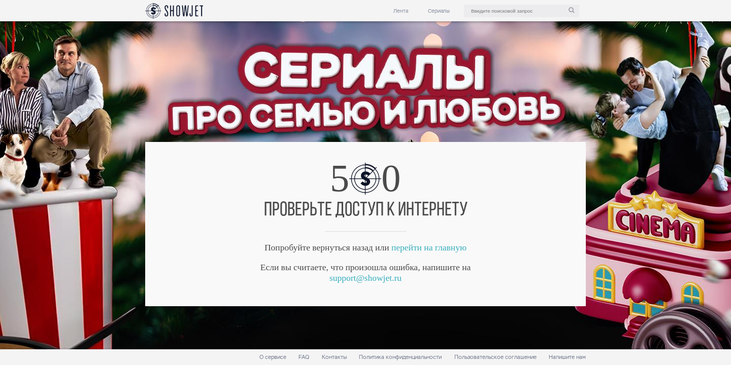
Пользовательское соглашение (495, 357)
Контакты (334, 357)
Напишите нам (567, 357)
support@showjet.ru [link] (365, 278)
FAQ (303, 357)
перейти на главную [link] (429, 247)
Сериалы (439, 11)
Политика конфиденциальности (400, 357)
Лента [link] (400, 11)
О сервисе (272, 357)
